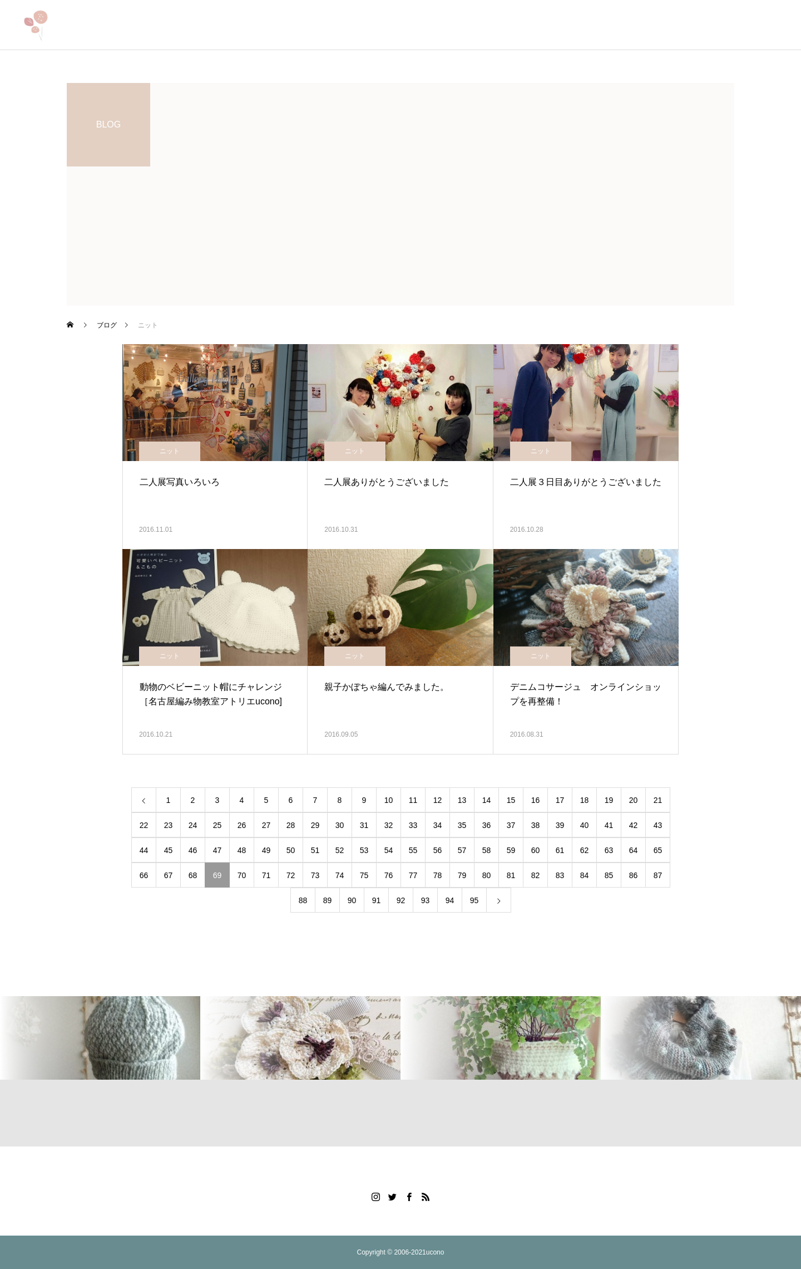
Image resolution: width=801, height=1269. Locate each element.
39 (560, 825)
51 (315, 850)
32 (388, 825)
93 (425, 900)
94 (450, 900)
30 (339, 825)
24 (193, 825)
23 (168, 825)
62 (584, 850)
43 (658, 825)
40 (584, 825)
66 (144, 875)
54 (388, 850)
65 (658, 850)
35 (462, 825)
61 (560, 850)
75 (364, 875)
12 (437, 800)
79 (462, 875)
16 (535, 800)
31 (364, 825)
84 (584, 875)
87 (658, 875)
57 (462, 850)
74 (339, 875)
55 (413, 850)
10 (388, 800)
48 (242, 850)
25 (217, 825)
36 (486, 825)
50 (290, 850)
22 (144, 825)
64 (633, 850)
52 (339, 850)
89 (327, 900)
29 (315, 825)
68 (193, 875)
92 (401, 900)
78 (437, 875)
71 (266, 875)
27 (266, 825)
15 (511, 800)
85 (609, 875)
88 (303, 900)
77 (413, 875)
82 (535, 875)
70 (242, 875)
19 (609, 800)
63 (609, 850)
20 (633, 800)
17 (560, 800)
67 (168, 875)
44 (144, 850)
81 (511, 875)
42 (633, 825)
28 (290, 825)
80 (486, 875)
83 (560, 875)
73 (315, 875)
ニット (170, 451)
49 (266, 850)
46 (193, 850)
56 (437, 850)
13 (462, 800)
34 (437, 825)
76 (388, 875)
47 (217, 850)
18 (584, 800)
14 (486, 800)
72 (290, 875)
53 (364, 850)
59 (511, 850)
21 (658, 800)
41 (609, 825)
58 (486, 850)
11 (413, 800)
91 (376, 900)
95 (474, 900)
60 (535, 850)
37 (511, 825)
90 (352, 900)
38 (535, 825)
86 (633, 875)
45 (168, 850)
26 (242, 825)
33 (413, 825)
